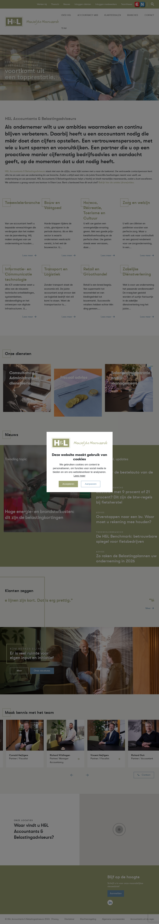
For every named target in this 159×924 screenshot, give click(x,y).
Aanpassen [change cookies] (91, 484)
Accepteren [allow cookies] (68, 484)
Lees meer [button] (79, 475)
